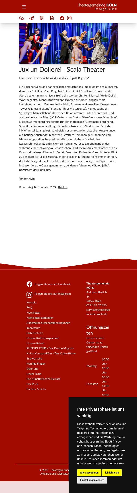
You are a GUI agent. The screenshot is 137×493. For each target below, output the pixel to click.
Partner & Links (36, 389)
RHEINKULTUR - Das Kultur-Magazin (50, 348)
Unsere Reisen (35, 343)
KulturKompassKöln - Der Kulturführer (51, 353)
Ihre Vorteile (34, 358)
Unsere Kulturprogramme (42, 338)
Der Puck (32, 384)
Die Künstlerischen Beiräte (43, 378)
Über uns (32, 368)
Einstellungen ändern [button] (92, 480)
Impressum (33, 327)
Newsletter (33, 312)
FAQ (29, 307)
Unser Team (33, 373)
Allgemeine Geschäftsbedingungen (48, 322)
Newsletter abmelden (40, 317)
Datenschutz (34, 333)
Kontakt (31, 302)
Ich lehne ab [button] (112, 472)
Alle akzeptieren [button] (89, 472)
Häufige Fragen (36, 363)
